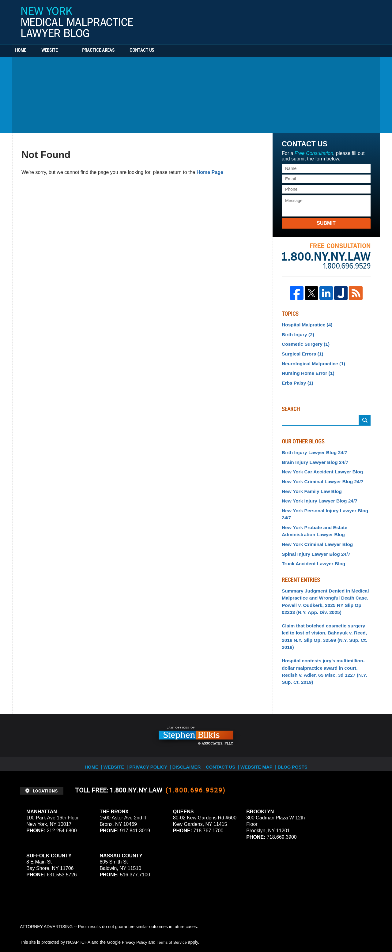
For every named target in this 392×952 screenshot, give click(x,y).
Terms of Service (174, 900)
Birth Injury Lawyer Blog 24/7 (311, 446)
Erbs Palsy (296, 378)
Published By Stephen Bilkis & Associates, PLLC (333, 21)
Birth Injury (296, 333)
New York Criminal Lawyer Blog (314, 525)
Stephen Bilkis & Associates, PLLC (89, 930)
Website (68, 50)
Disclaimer (189, 721)
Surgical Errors (300, 351)
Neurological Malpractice (310, 360)
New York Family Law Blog (309, 482)
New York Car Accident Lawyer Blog (318, 464)
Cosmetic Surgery (303, 342)
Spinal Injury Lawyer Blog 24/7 (313, 534)
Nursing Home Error (305, 369)
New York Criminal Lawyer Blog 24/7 (319, 474)
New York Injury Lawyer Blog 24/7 (316, 491)
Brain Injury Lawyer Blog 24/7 (312, 455)
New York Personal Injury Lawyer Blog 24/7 (325, 501)
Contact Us (170, 50)
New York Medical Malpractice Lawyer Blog (77, 22)
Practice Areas (117, 50)
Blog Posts (299, 721)
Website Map (261, 721)
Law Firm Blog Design (343, 930)
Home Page (210, 172)
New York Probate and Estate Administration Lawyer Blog (311, 513)
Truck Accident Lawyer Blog (310, 543)
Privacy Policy (150, 721)
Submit (326, 223)
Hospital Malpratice (304, 324)
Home (30, 50)
